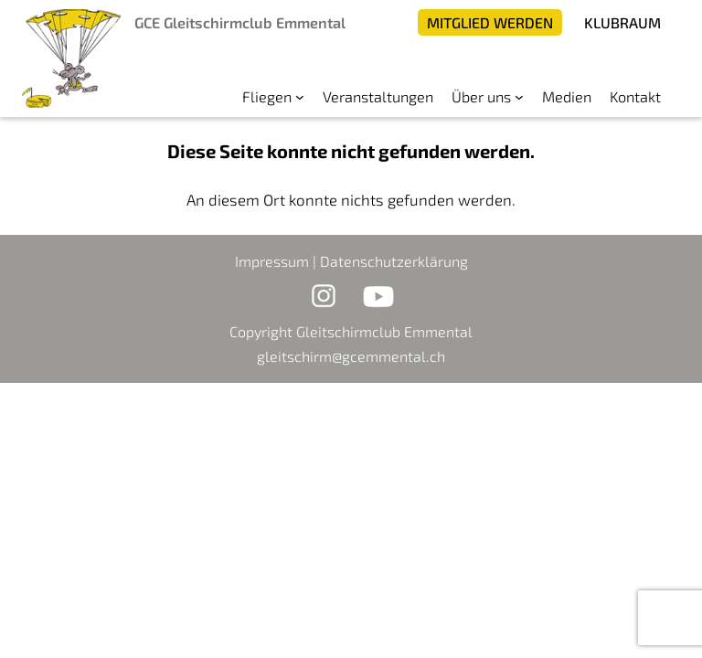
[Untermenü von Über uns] (519, 96)
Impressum (272, 261)
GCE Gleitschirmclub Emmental (240, 22)
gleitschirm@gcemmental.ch (351, 356)
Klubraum (622, 22)
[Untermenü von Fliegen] (299, 96)
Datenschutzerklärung (394, 261)
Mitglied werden (490, 22)
